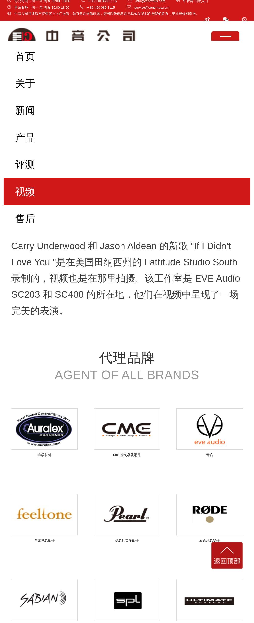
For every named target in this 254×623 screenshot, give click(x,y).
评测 (25, 164)
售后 (25, 218)
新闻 (25, 110)
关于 (25, 83)
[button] (226, 19)
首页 (25, 56)
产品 (25, 137)
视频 (25, 191)
